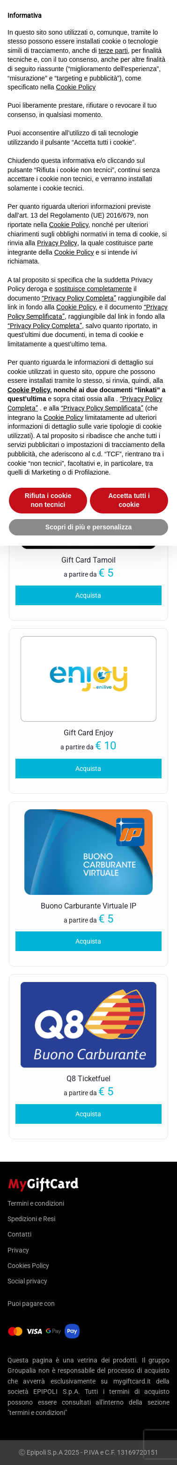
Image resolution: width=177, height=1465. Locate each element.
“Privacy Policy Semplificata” (102, 408)
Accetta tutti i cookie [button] (129, 500)
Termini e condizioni (35, 1203)
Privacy (18, 1250)
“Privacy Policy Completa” (79, 298)
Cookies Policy (28, 1265)
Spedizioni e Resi (31, 1219)
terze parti (113, 50)
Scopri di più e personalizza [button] (88, 527)
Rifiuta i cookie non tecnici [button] (48, 500)
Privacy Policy (57, 243)
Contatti (19, 1234)
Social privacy (27, 1281)
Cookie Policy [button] (76, 87)
